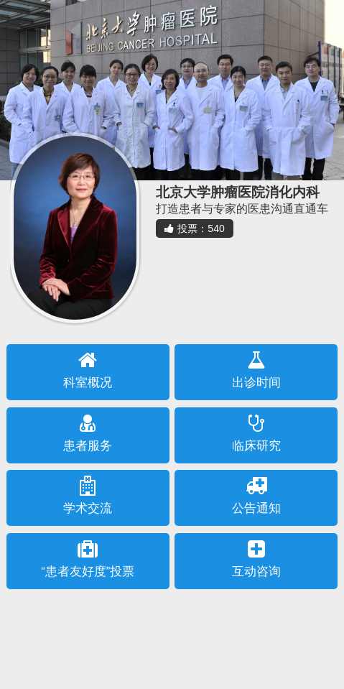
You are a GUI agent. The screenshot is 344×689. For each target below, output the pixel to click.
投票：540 (194, 228)
